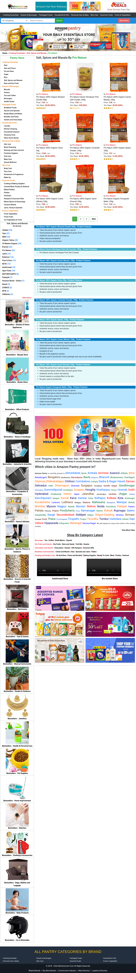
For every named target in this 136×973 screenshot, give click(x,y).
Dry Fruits (57, 544)
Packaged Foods (46, 15)
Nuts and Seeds (68, 544)
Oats (72, 552)
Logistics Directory (99, 971)
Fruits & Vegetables (123, 15)
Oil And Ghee (61, 555)
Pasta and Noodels (75, 555)
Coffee (51, 540)
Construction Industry (67, 971)
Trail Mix (79, 544)
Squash (69, 540)
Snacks (86, 544)
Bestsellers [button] (124, 20)
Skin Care (94, 15)
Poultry (118, 555)
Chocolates (58, 548)
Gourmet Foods (106, 15)
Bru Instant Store (110, 578)
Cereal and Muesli (63, 552)
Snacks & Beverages (28, 15)
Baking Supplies (89, 555)
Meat (112, 555)
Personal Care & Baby (80, 15)
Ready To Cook (103, 555)
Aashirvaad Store (60, 578)
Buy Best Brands (49, 971)
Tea (45, 540)
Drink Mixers (60, 540)
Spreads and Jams (83, 552)
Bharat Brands (34, 971)
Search (59, 20)
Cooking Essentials (11, 15)
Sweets (67, 548)
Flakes (93, 552)
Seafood (125, 555)
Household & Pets (62, 15)
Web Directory (84, 971)
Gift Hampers (77, 548)
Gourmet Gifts (88, 548)
